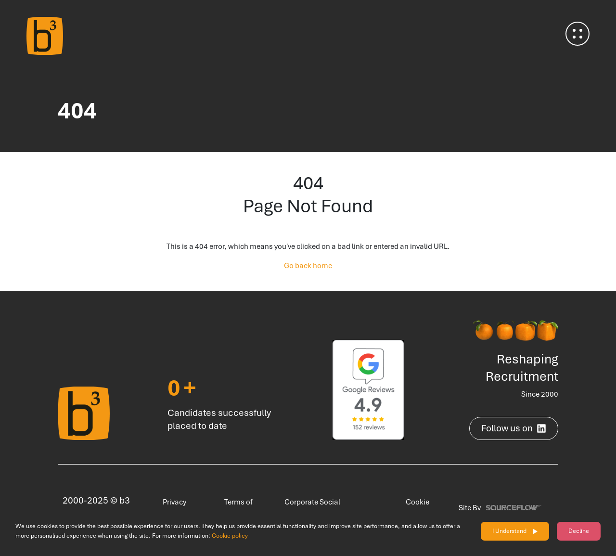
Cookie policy (230, 536)
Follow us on (513, 428)
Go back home (308, 266)
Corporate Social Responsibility (308, 507)
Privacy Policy (170, 507)
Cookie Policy (413, 507)
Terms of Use (234, 507)
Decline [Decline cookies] (578, 531)
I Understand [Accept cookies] (509, 531)
